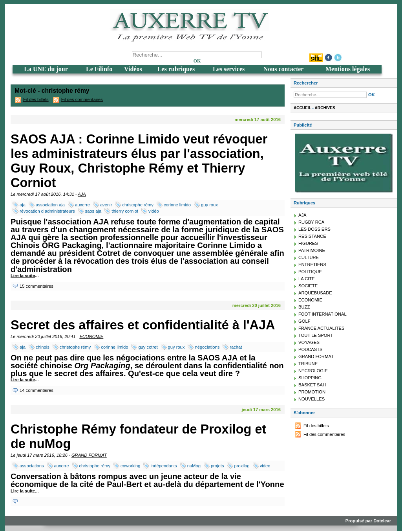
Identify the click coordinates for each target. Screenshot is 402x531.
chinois (42, 347)
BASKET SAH (312, 384)
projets (217, 465)
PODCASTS (310, 349)
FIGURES (308, 243)
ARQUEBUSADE (315, 292)
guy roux (209, 204)
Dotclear (382, 520)
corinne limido (177, 204)
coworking (130, 465)
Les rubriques (176, 69)
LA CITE (306, 278)
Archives (325, 108)
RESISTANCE (312, 236)
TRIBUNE (308, 363)
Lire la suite (23, 275)
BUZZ (304, 307)
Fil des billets (36, 99)
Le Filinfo (99, 69)
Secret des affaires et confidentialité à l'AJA (143, 325)
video (265, 465)
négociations (207, 347)
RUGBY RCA (311, 222)
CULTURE (308, 257)
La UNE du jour (46, 69)
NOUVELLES (311, 399)
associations (32, 465)
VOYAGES (309, 342)
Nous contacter (283, 69)
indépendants (163, 465)
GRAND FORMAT (89, 455)
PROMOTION (311, 392)
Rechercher (306, 83)
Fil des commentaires (82, 99)
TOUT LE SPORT (315, 335)
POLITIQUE (310, 271)
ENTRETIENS (312, 264)
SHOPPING (310, 377)
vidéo (153, 211)
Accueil (302, 108)
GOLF (304, 321)
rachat (236, 347)
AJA (82, 194)
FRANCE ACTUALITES (321, 328)
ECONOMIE (91, 336)
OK (197, 61)
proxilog (241, 465)
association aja (50, 204)
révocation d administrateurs (47, 211)
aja (23, 204)
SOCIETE (308, 285)
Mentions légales (347, 69)
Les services (229, 69)
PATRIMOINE (311, 250)
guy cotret (147, 347)
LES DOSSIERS (314, 229)
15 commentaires (36, 286)
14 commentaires (36, 390)
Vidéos (133, 69)
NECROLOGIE (313, 370)
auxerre (82, 204)
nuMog (194, 465)
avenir (106, 204)
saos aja (93, 211)
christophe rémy (137, 204)
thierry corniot (124, 211)
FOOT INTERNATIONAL (322, 314)
